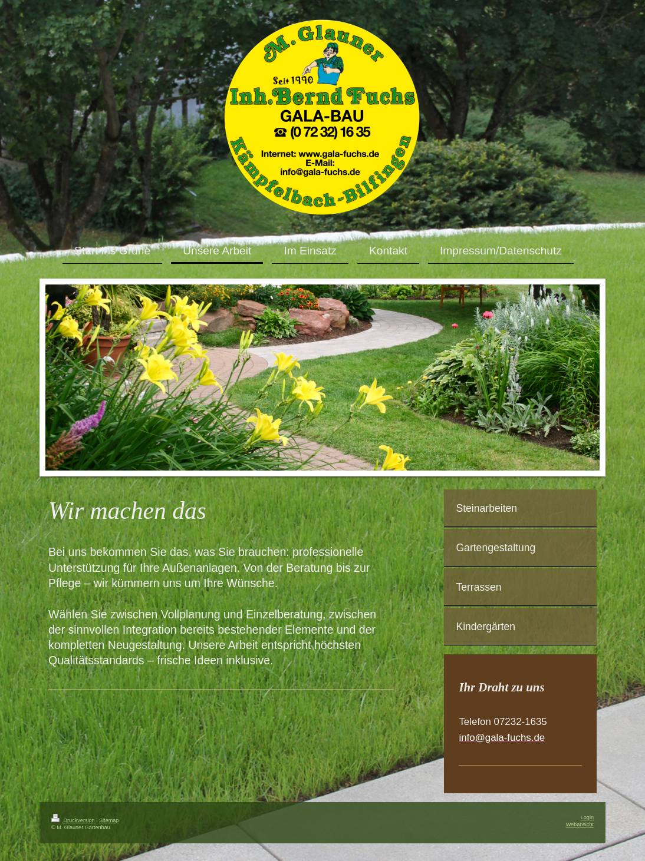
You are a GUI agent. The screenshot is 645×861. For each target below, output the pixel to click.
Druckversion (73, 820)
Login (587, 817)
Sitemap (109, 820)
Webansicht (580, 824)
